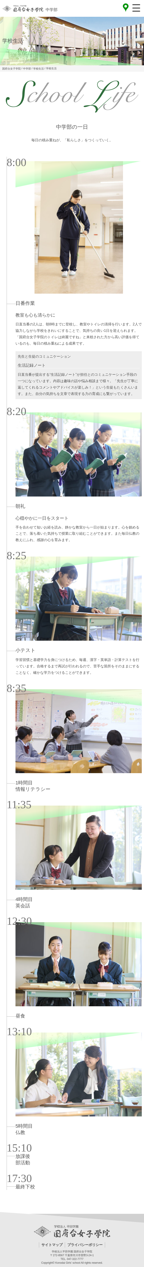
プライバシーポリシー (85, 1245)
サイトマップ (52, 1245)
